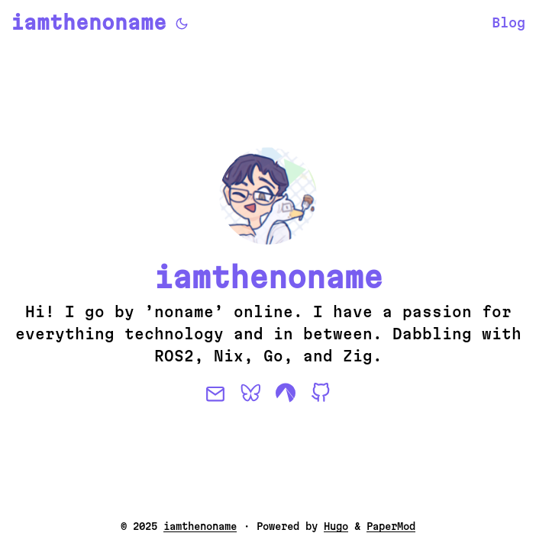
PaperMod (390, 526)
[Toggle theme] (182, 23)
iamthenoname (88, 22)
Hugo (336, 526)
